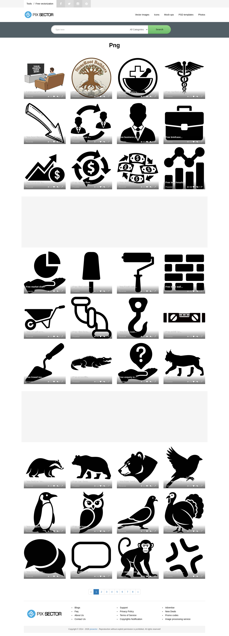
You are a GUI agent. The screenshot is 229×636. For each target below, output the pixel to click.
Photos (201, 14)
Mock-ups (169, 14)
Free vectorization (44, 3)
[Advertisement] (114, 222)
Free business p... (128, 137)
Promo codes (171, 615)
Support (124, 607)
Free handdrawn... (35, 137)
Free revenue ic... (35, 182)
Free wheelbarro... (35, 332)
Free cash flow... (127, 182)
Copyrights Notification (131, 619)
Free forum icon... (35, 572)
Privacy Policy (127, 611)
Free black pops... (82, 286)
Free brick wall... (174, 286)
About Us (79, 615)
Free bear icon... (81, 481)
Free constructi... (81, 92)
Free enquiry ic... (128, 377)
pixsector (94, 629)
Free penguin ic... (35, 526)
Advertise (169, 607)
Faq (76, 611)
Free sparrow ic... (175, 481)
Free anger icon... (175, 572)
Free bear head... (128, 481)
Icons (156, 14)
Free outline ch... (81, 572)
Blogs (77, 607)
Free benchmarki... (175, 182)
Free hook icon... (128, 332)
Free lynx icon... (174, 377)
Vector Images (142, 14)
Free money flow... (82, 182)
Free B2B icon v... (82, 137)
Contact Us (80, 619)
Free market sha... (35, 286)
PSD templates (186, 14)
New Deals (170, 611)
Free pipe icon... (81, 332)
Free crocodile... (81, 377)
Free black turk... (174, 526)
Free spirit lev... (174, 332)
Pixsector (29, 96)
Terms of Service (128, 615)
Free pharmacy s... (129, 92)
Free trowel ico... (34, 377)
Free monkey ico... (128, 572)
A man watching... (35, 92)
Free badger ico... (35, 481)
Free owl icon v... (81, 526)
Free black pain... (128, 286)
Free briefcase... (174, 137)
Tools (29, 3)
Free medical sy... (175, 92)
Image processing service (178, 619)
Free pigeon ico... (128, 526)
